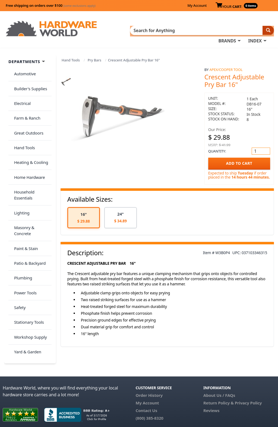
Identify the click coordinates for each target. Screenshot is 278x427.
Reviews (211, 389)
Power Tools (23, 220)
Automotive (22, 70)
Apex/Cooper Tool (225, 68)
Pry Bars (94, 58)
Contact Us (146, 389)
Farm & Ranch (25, 102)
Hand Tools (71, 58)
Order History (149, 374)
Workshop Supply (28, 252)
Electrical (20, 91)
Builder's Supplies (28, 80)
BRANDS (227, 30)
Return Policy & (218, 382)
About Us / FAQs (219, 374)
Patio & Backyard (27, 199)
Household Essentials (31, 156)
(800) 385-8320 (149, 397)
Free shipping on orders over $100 (51, 5)
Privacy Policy (248, 382)
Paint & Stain (24, 188)
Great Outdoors (26, 113)
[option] (83, 216)
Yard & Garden (25, 263)
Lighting (19, 166)
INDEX (255, 30)
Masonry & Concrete (31, 177)
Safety (17, 231)
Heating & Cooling (29, 134)
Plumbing (21, 209)
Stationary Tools (27, 242)
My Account (197, 5)
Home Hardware (27, 145)
